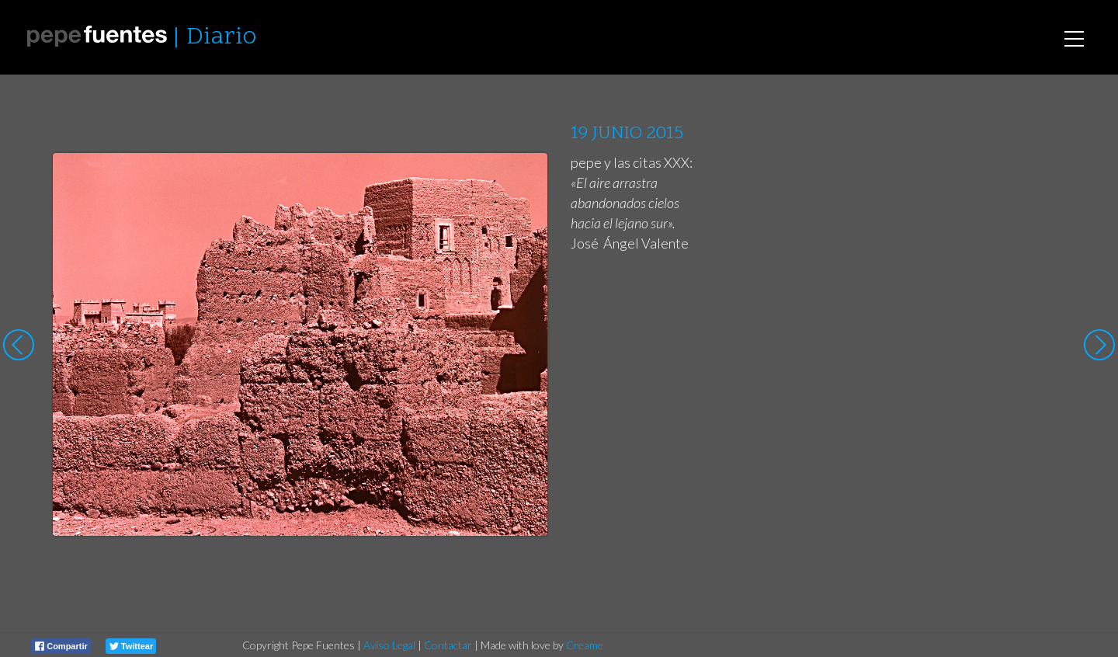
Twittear (131, 646)
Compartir (61, 646)
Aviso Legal (389, 645)
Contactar (448, 645)
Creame (584, 645)
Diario (221, 37)
